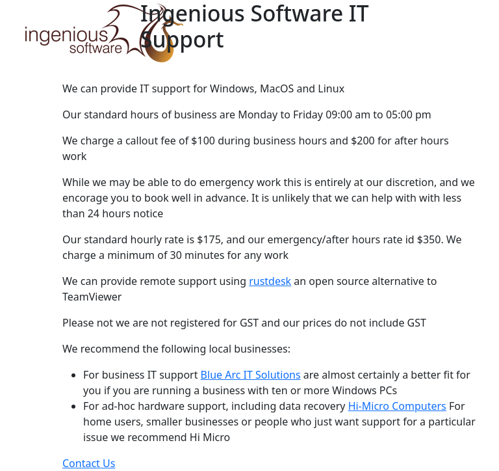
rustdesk (270, 281)
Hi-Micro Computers (397, 406)
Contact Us (88, 463)
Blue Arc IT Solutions (251, 375)
